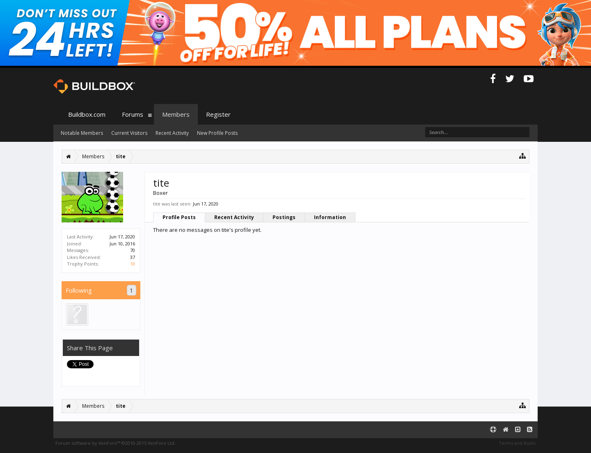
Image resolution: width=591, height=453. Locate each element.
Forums (132, 114)
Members (176, 114)
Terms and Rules (517, 443)
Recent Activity (234, 217)
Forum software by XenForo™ (115, 443)
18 (132, 264)
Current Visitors (129, 132)
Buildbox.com (86, 114)
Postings (284, 217)
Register (218, 114)
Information (330, 217)
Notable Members (82, 132)
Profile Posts (179, 217)
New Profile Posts (217, 132)
